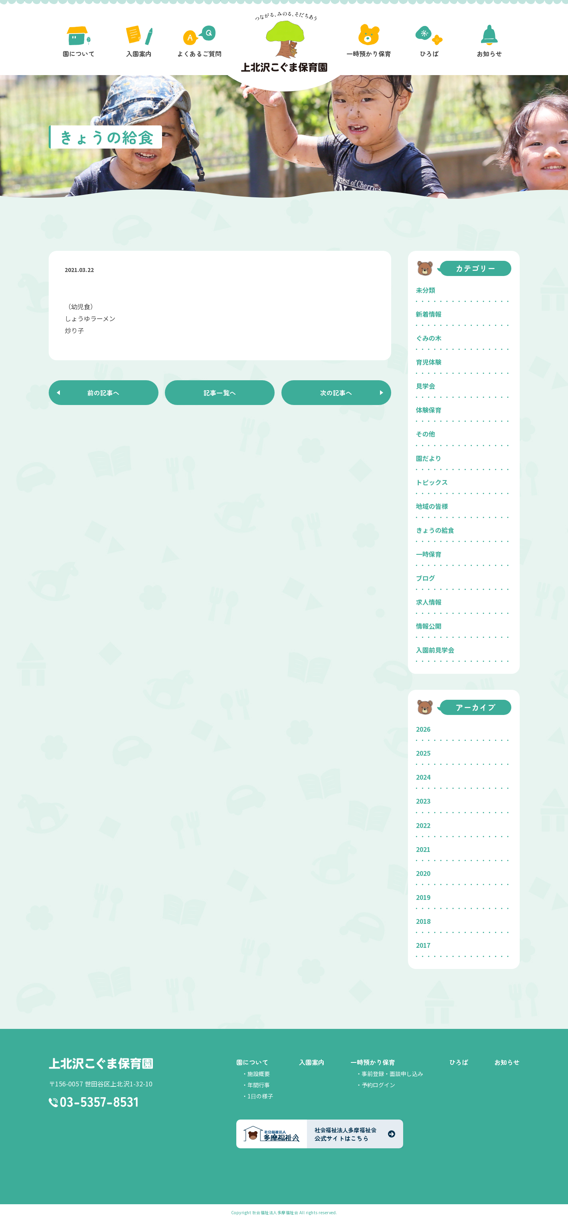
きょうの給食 (435, 530)
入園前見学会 (435, 650)
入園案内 (312, 1062)
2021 (423, 849)
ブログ (425, 578)
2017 (423, 945)
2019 (423, 897)
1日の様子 (260, 1096)
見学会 (425, 386)
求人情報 (428, 602)
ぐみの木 (428, 338)
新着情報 (428, 314)
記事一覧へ (220, 392)
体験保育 (428, 410)
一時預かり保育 (372, 1062)
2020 (423, 873)
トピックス (432, 482)
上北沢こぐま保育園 (101, 1063)
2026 (423, 729)
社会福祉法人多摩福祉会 (275, 1212)
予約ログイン (378, 1085)
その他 (425, 434)
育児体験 (428, 362)
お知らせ (507, 1062)
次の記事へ (336, 392)
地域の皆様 (432, 506)
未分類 (425, 290)
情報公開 (428, 626)
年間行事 (258, 1085)
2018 (423, 921)
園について (252, 1062)
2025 (423, 753)
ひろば (458, 1062)
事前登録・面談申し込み (392, 1074)
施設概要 (258, 1074)
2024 (423, 777)
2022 (423, 825)
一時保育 (428, 554)
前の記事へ (103, 392)
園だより (428, 458)
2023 (423, 801)
